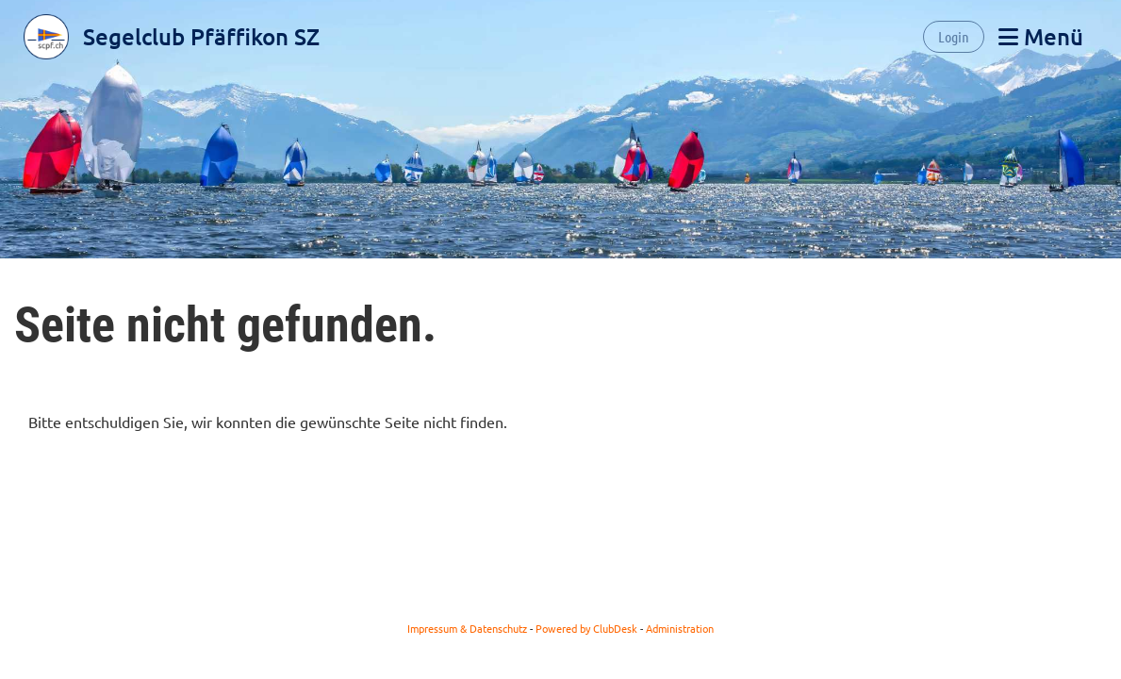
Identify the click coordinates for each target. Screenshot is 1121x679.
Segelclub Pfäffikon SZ (201, 36)
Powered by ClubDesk (586, 628)
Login (953, 36)
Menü (1040, 36)
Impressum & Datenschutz (467, 628)
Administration (680, 628)
